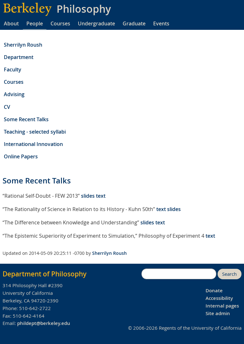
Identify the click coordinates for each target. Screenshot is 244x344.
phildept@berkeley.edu (43, 323)
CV (7, 106)
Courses (60, 23)
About (11, 23)
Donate (214, 291)
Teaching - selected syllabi (35, 131)
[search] (178, 273)
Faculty (12, 69)
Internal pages (222, 306)
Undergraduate (96, 23)
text (100, 195)
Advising (14, 94)
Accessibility (219, 298)
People (34, 23)
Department (18, 57)
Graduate (134, 23)
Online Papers (21, 156)
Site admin (218, 313)
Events (161, 23)
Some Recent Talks (26, 119)
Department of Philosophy (44, 273)
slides (88, 195)
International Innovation (33, 144)
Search (229, 274)
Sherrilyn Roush (23, 44)
